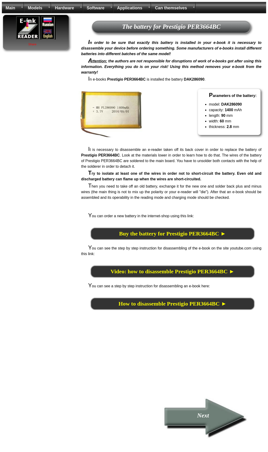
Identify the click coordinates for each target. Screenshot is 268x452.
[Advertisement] (118, 363)
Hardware (64, 8)
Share (32, 44)
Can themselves (171, 8)
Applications (129, 8)
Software (95, 8)
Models (35, 8)
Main (10, 8)
